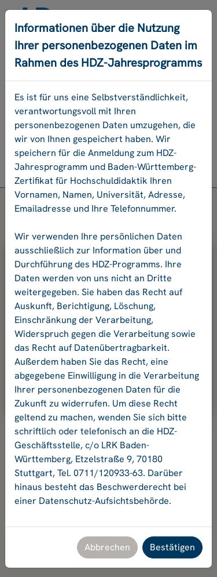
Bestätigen (172, 547)
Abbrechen (107, 547)
